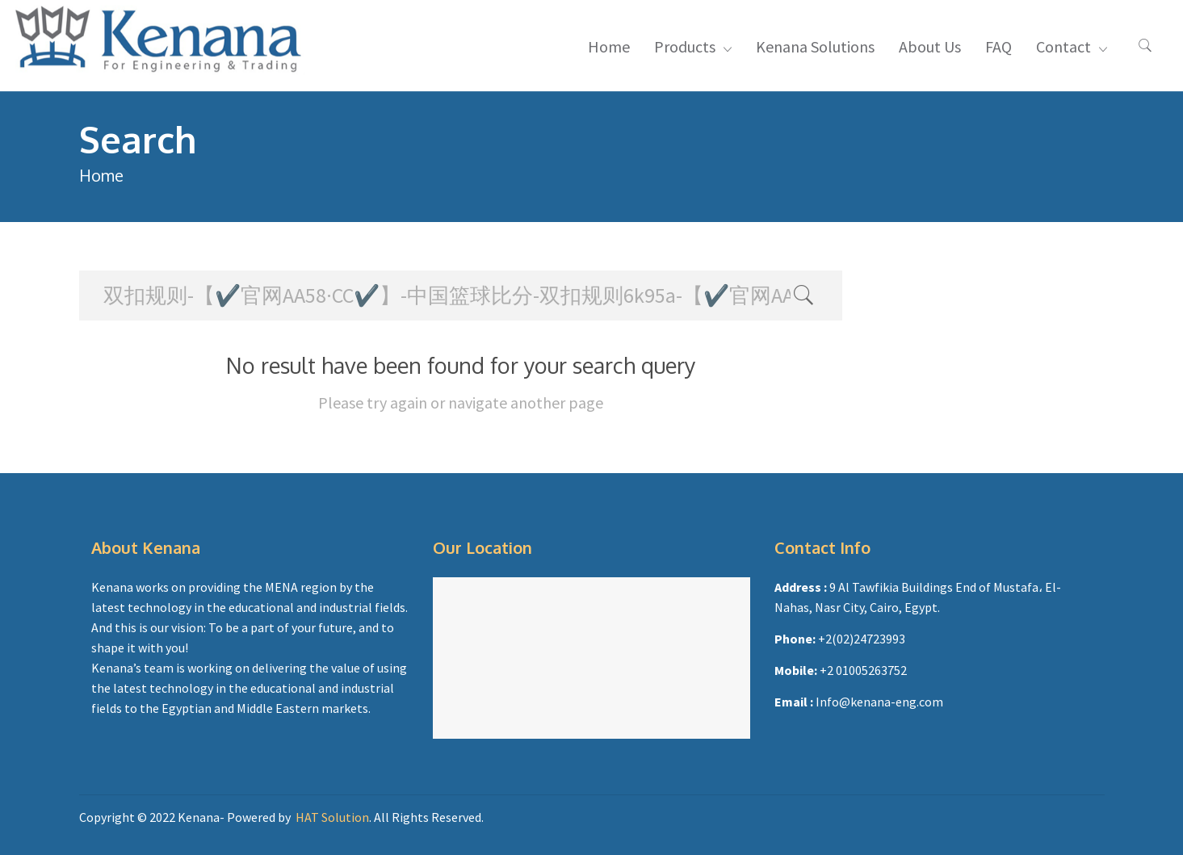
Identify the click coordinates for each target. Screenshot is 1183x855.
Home (101, 175)
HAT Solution (332, 817)
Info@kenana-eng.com (879, 702)
